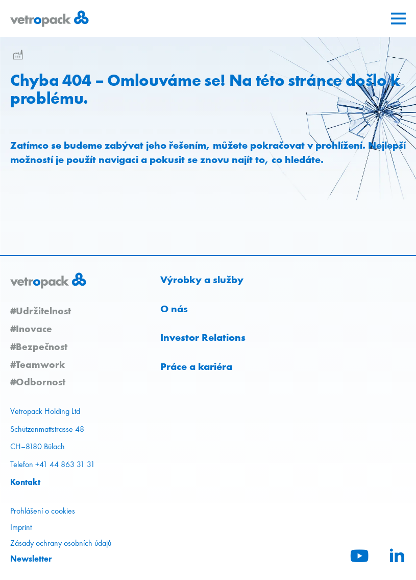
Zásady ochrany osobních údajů (60, 543)
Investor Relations (203, 337)
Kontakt (25, 482)
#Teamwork (37, 364)
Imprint (21, 527)
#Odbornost (37, 382)
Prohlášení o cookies (42, 511)
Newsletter (31, 558)
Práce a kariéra (196, 366)
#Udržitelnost (40, 311)
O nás (174, 308)
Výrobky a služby (201, 279)
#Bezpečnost (38, 346)
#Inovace (31, 328)
